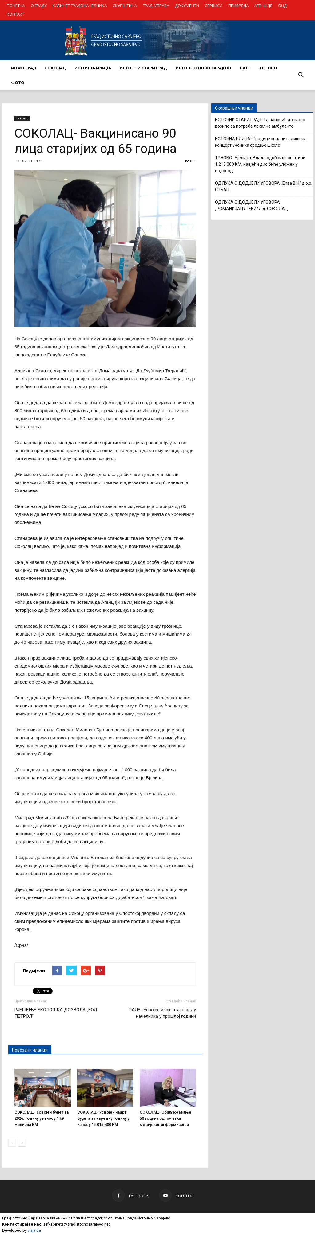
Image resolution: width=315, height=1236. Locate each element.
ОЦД (282, 5)
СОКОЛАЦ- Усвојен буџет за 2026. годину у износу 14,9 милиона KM (41, 1118)
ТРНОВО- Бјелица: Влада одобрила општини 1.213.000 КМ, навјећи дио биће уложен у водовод (260, 164)
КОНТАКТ (15, 14)
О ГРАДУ (39, 5)
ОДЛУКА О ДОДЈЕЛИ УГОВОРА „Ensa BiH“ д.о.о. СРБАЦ (263, 186)
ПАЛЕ (245, 68)
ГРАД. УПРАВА (156, 5)
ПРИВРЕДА (238, 5)
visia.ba (34, 1230)
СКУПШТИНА (125, 5)
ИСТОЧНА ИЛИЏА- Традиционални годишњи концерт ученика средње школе (260, 142)
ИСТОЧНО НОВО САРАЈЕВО (203, 68)
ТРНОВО (268, 68)
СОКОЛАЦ (55, 68)
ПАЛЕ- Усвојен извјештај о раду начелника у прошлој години (162, 1013)
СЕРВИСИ (213, 5)
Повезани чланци (30, 1050)
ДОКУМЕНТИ (187, 5)
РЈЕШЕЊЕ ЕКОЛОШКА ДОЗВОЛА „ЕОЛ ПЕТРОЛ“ (55, 1013)
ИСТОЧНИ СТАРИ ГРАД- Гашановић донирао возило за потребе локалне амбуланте (260, 123)
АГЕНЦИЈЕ (263, 5)
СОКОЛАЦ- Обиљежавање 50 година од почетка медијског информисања (165, 1118)
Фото (17, 82)
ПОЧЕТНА (16, 5)
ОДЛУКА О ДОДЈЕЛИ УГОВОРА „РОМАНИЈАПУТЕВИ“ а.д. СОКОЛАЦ (251, 205)
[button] (300, 75)
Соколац (22, 118)
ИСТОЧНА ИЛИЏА (92, 68)
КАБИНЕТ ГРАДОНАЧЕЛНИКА (80, 5)
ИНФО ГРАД (23, 68)
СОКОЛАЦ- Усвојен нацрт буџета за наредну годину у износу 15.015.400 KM (103, 1118)
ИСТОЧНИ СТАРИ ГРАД (143, 68)
